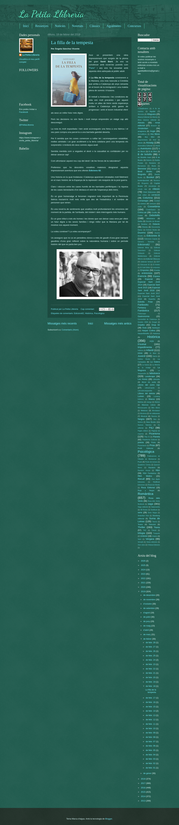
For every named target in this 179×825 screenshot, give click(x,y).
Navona (154, 416)
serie (140, 512)
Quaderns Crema (144, 465)
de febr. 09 (151, 732)
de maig (147, 626)
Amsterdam (143, 128)
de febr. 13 (151, 715)
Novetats (77, 26)
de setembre (149, 608)
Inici (26, 26)
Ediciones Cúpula (150, 239)
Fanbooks (143, 304)
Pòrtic (153, 442)
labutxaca (154, 373)
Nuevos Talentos (144, 425)
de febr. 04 (151, 754)
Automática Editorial (145, 146)
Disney (145, 227)
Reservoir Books (154, 485)
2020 (143, 587)
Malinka (140, 402)
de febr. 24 (151, 660)
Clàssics (95, 26)
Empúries (144, 270)
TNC (144, 530)
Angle (152, 131)
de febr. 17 (151, 698)
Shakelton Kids (143, 516)
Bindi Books (145, 171)
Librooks (156, 379)
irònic (140, 353)
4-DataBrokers (143, 108)
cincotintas (152, 186)
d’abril (146, 630)
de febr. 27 (151, 647)
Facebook (23, 112)
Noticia (140, 422)
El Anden (156, 265)
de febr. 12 (151, 719)
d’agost (146, 612)
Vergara (150, 539)
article (140, 143)
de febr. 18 (151, 686)
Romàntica (145, 494)
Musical (144, 416)
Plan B (146, 437)
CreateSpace (150, 210)
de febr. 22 (151, 669)
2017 (143, 783)
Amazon (154, 126)
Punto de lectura (151, 462)
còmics (143, 204)
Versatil (140, 542)
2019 (143, 591)
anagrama (142, 131)
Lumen (141, 396)
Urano (154, 536)
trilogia (141, 533)
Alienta (154, 117)
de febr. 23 (151, 664)
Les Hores (142, 379)
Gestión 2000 (143, 322)
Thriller (141, 527)
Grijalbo (141, 325)
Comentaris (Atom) (70, 330)
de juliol (147, 617)
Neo (154, 419)
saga (150, 503)
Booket (150, 177)
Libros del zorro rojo (149, 385)
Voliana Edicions (154, 545)
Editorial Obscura (153, 259)
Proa (152, 445)
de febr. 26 (151, 651)
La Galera (155, 362)
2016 (143, 787)
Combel (157, 201)
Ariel (154, 140)
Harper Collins (148, 330)
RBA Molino (145, 476)
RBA (158, 470)
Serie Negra (152, 513)
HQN (152, 341)
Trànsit (153, 530)
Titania (157, 527)
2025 (143, 565)
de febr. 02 (151, 763)
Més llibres (155, 408)
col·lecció (155, 195)
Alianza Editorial (143, 117)
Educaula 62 (145, 265)
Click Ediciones (149, 192)
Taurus (154, 522)
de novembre (149, 599)
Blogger (108, 819)
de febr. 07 (151, 741)
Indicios (140, 350)
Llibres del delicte (146, 393)
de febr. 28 (151, 642)
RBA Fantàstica (149, 473)
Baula (154, 166)
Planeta (156, 436)
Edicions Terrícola (146, 242)
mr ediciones (154, 413)
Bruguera (145, 183)
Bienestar (142, 168)
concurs (153, 204)
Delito (140, 221)
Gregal (154, 322)
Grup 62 (155, 325)
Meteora (144, 410)
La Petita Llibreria (51, 14)
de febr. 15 (151, 706)
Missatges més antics (117, 323)
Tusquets (156, 533)
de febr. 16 (151, 702)
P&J (151, 427)
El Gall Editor (145, 267)
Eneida (157, 270)
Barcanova (141, 166)
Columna (148, 197)
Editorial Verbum (147, 262)
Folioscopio (142, 313)
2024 (143, 569)
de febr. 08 (151, 737)
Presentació (142, 445)
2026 (143, 561)
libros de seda (149, 382)
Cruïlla (154, 212)
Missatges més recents (62, 323)
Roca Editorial (148, 487)
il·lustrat (142, 344)
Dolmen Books (151, 230)
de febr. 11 (151, 724)
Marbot (157, 402)
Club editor (142, 195)
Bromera (157, 180)
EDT (158, 262)
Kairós (155, 356)
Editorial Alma (143, 247)
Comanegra (143, 200)
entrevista (147, 273)
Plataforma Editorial (149, 440)
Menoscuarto (142, 408)
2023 (143, 574)
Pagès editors (143, 431)
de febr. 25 (151, 655)
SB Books (144, 510)
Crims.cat (142, 212)
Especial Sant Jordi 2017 (149, 293)
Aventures (145, 148)
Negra (141, 419)
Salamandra (155, 507)
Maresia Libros (148, 405)
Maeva (152, 399)
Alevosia (141, 114)
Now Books (151, 422)
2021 (143, 582)
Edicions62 (79, 313)
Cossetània (154, 206)
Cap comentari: (88, 309)
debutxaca (150, 218)
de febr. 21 (151, 673)
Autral (158, 146)
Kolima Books (144, 359)
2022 (143, 578)
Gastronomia (143, 316)
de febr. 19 (151, 682)
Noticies (60, 26)
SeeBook (154, 510)
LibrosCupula (149, 388)
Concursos (134, 26)
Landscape (150, 376)
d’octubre (147, 604)
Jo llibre (153, 353)
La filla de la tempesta (72, 42)
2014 (143, 796)
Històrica (89, 313)
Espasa (156, 276)
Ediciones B (153, 235)
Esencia (142, 276)
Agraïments (113, 26)
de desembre (149, 595)
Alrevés (141, 122)
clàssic (156, 188)
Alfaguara (151, 114)
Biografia (142, 174)
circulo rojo (142, 189)
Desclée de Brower (153, 221)
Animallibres (142, 134)
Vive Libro (141, 545)
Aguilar (152, 111)
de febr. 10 (151, 728)
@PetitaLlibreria (26, 125)
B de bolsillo (145, 154)
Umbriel (143, 536)
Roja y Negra (146, 490)
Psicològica (99, 313)
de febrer (147, 639)
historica (156, 333)
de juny (146, 621)
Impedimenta (145, 347)
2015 (143, 792)
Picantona (154, 433)
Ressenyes (41, 26)
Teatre (140, 524)
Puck (140, 462)
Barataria (152, 163)
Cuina (140, 215)
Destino (144, 224)
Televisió (152, 524)
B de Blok (153, 151)
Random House (144, 470)
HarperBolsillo (143, 333)
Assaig (149, 142)
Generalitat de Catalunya (147, 319)
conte (140, 207)
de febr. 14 (151, 711)
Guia (144, 327)
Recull (141, 478)
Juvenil (141, 356)
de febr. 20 (151, 677)
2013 (143, 801)
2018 (143, 779)
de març (147, 634)
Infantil (149, 350)
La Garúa (145, 365)
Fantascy (142, 307)
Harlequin (156, 328)
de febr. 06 (151, 746)
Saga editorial (143, 507)
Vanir (139, 539)
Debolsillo (154, 215)
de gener (147, 773)
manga (149, 402)
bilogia (154, 169)
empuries (156, 267)
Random (151, 467)
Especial (149, 279)
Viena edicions (151, 542)
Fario (92, 68)
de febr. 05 (151, 750)
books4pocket (143, 180)
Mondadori (156, 410)
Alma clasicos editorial (147, 120)
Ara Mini (149, 137)
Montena (143, 413)
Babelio (149, 160)
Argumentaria (143, 140)
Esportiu (152, 299)
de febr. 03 (151, 759)
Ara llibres (155, 134)
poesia (141, 442)
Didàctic (156, 224)
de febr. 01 (151, 768)
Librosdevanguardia (145, 391)
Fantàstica (143, 310)
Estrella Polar (145, 302)
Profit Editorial (145, 448)
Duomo (142, 232)
